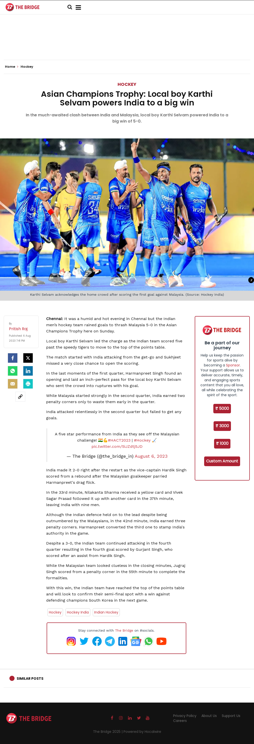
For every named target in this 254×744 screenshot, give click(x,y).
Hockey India (78, 612)
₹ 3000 (222, 426)
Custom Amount (222, 461)
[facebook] (13, 358)
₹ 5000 (222, 408)
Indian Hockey (106, 612)
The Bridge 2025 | (108, 731)
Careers (180, 720)
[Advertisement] (127, 44)
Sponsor (233, 365)
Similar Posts (30, 678)
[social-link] (20, 397)
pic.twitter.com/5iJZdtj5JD (117, 446)
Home (11, 67)
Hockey (127, 84)
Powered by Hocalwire (142, 731)
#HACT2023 (119, 440)
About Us (209, 715)
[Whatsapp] (13, 371)
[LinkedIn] (28, 371)
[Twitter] (28, 358)
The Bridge (124, 630)
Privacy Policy (184, 715)
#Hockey (142, 440)
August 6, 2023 (151, 456)
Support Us (231, 715)
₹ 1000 (222, 443)
